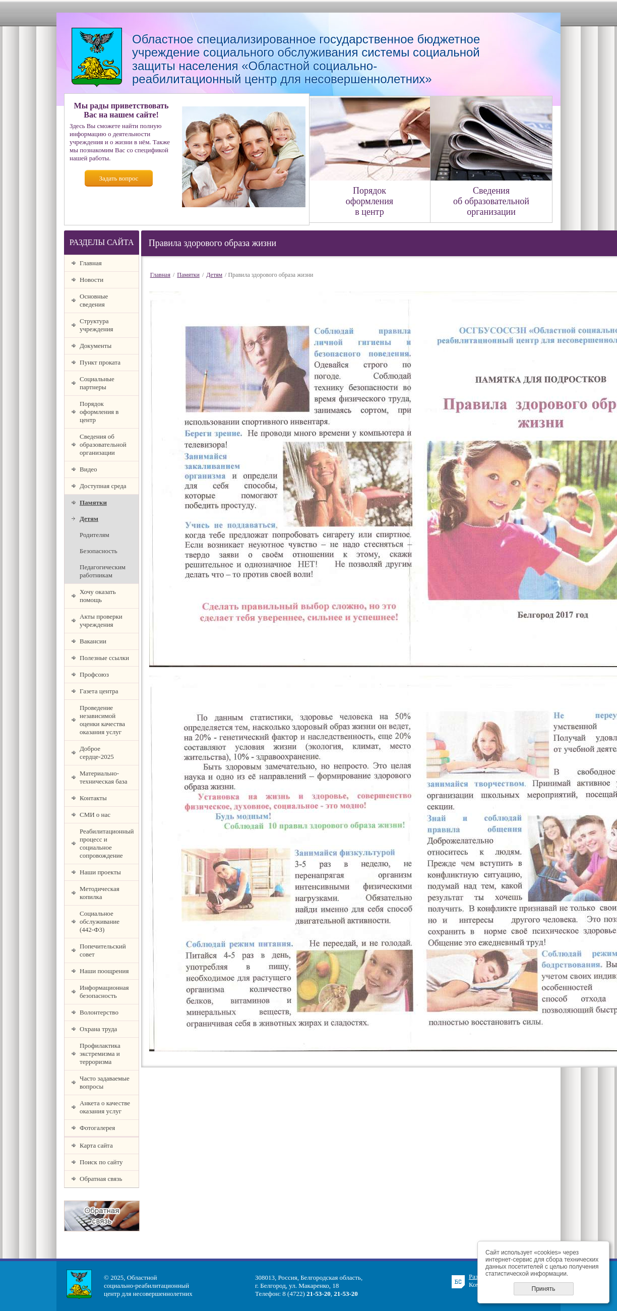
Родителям (94, 535)
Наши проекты (100, 872)
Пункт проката (100, 362)
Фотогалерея (97, 1127)
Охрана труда (98, 1029)
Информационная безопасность (104, 991)
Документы (95, 345)
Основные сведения (94, 300)
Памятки (93, 502)
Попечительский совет (103, 950)
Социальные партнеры (97, 383)
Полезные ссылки (104, 658)
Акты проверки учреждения (101, 620)
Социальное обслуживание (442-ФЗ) (99, 921)
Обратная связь (101, 1178)
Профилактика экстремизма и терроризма (100, 1053)
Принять (544, 1288)
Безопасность (98, 551)
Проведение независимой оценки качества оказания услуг (102, 720)
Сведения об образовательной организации (103, 444)
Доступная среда (103, 486)
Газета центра (99, 691)
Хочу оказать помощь (98, 596)
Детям (89, 518)
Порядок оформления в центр (99, 412)
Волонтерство (99, 1012)
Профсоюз (94, 674)
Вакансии (93, 641)
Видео (88, 469)
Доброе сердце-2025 (97, 752)
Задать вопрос (119, 178)
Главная (91, 263)
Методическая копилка (99, 893)
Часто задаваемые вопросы (105, 1082)
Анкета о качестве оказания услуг (105, 1107)
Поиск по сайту (101, 1162)
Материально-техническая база (104, 777)
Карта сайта (96, 1145)
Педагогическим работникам (103, 571)
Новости (91, 279)
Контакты (93, 798)
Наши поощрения (104, 971)
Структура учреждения (96, 325)
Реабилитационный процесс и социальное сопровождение (107, 843)
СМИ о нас (95, 814)
